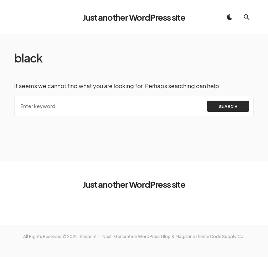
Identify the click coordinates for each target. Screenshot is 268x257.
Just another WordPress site (134, 17)
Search (228, 106)
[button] (229, 17)
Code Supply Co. (227, 236)
